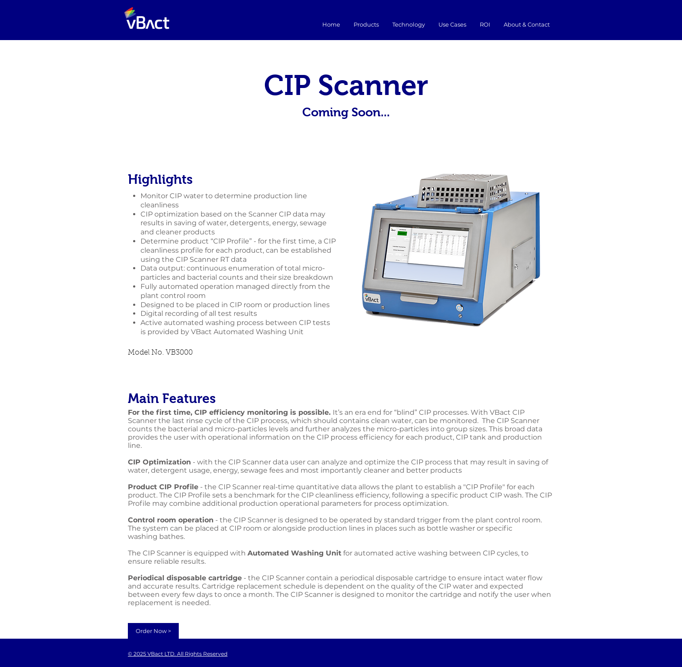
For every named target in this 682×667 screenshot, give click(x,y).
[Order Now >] (153, 631)
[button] (452, 24)
